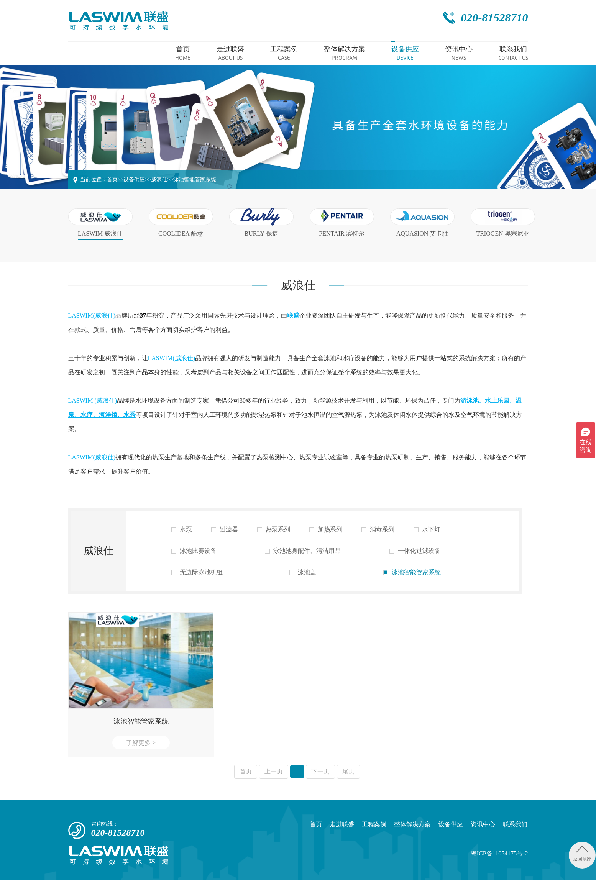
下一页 (320, 771)
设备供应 (134, 179)
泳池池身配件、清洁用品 (303, 551)
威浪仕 (159, 179)
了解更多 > (141, 742)
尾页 (348, 771)
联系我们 (515, 824)
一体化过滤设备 (415, 551)
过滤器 (224, 529)
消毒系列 (377, 529)
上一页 (273, 771)
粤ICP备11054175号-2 (499, 853)
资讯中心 (483, 824)
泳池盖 (302, 572)
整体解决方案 (412, 824)
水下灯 (427, 529)
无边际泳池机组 (197, 572)
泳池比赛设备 (194, 551)
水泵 (181, 529)
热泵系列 (273, 529)
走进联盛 (342, 824)
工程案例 (374, 824)
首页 (112, 179)
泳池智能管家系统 (194, 179)
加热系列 (325, 529)
